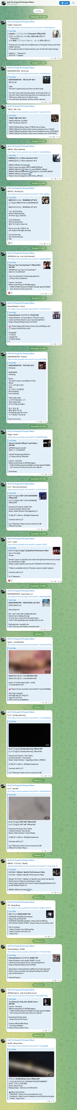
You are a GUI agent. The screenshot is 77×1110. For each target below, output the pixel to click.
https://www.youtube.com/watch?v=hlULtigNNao (30, 194)
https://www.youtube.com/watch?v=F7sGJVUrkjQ (31, 952)
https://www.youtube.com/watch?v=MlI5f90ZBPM (31, 259)
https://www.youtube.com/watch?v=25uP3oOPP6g (31, 645)
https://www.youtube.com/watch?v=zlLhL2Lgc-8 (38, 866)
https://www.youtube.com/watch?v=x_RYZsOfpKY (27, 490)
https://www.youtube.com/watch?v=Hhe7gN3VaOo (27, 996)
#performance (13, 866)
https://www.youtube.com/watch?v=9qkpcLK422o (31, 908)
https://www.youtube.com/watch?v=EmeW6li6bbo (31, 152)
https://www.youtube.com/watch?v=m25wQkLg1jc (35, 28)
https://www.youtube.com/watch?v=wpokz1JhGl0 (27, 544)
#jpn (13, 28)
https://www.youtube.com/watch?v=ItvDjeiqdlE (29, 1046)
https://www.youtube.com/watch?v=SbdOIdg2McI (31, 597)
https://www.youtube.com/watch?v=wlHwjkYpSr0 (30, 74)
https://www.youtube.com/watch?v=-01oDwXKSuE (31, 718)
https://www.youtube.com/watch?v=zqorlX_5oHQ (30, 112)
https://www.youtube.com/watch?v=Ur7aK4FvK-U (31, 309)
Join (64, 3)
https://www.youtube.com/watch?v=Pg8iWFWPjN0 (27, 437)
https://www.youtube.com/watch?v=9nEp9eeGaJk (31, 791)
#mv (9, 28)
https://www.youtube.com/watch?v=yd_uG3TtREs (27, 359)
